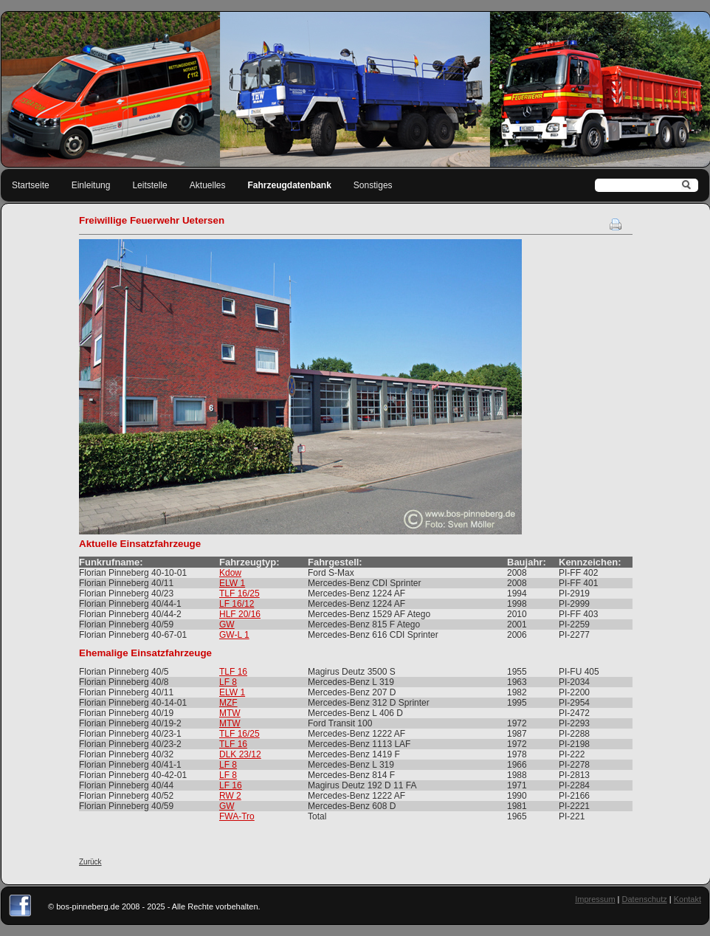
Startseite (30, 185)
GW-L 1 (234, 635)
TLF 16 (233, 672)
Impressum (595, 899)
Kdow (230, 573)
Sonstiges (373, 185)
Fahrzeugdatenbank (289, 185)
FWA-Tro (237, 816)
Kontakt (687, 899)
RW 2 (230, 796)
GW (227, 624)
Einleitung (91, 185)
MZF (228, 703)
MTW (230, 713)
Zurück (90, 862)
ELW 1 (232, 583)
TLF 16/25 (239, 593)
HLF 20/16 (240, 614)
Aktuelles (208, 185)
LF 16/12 (236, 604)
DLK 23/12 (240, 754)
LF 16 (230, 785)
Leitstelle (149, 185)
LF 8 (228, 682)
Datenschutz (644, 899)
